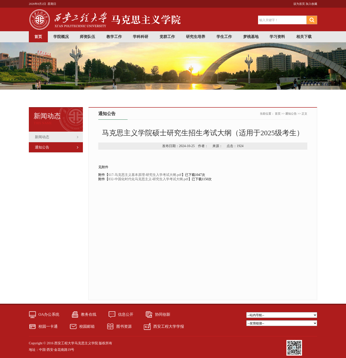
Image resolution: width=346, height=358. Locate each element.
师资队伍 (87, 37)
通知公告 (42, 147)
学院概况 (61, 37)
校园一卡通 (48, 326)
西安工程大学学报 (168, 326)
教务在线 (88, 314)
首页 (38, 37)
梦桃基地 (251, 37)
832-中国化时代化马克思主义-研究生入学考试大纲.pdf (148, 179)
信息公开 (125, 314)
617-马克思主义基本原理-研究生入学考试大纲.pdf (145, 175)
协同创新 (162, 314)
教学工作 (114, 37)
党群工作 (167, 37)
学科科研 (140, 37)
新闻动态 (42, 137)
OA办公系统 (48, 314)
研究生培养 (195, 37)
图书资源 (124, 326)
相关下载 (304, 37)
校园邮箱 (87, 326)
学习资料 (277, 37)
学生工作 (224, 37)
